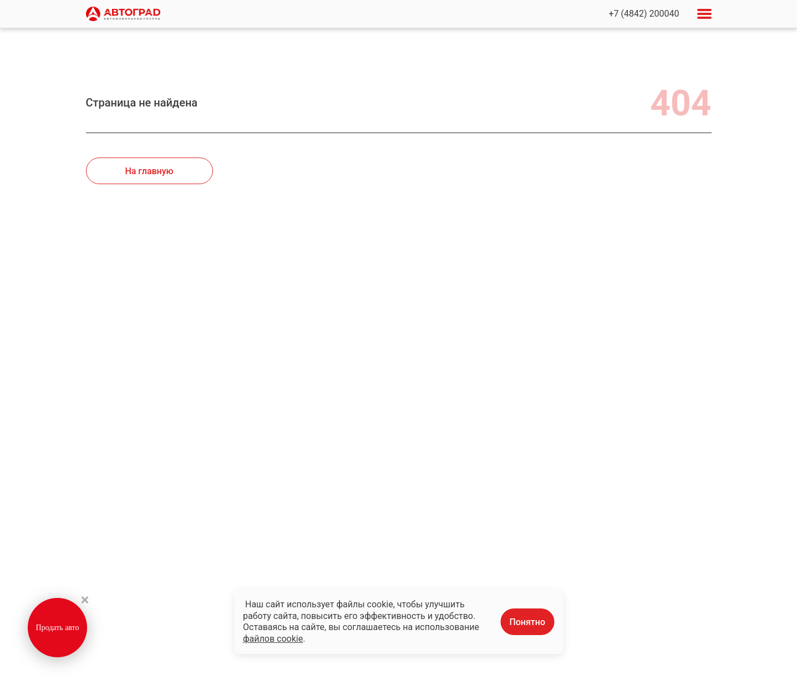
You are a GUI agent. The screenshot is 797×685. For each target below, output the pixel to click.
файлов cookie (273, 638)
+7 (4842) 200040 (644, 13)
